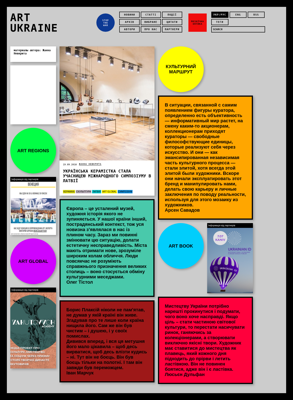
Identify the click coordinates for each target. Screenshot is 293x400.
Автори (129, 29)
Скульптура (83, 191)
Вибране (150, 22)
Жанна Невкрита (90, 164)
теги (219, 22)
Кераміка (69, 191)
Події (172, 14)
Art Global (109, 191)
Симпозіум (125, 191)
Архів (129, 22)
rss (256, 14)
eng (238, 14)
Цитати (172, 22)
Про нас (150, 29)
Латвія (96, 191)
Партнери (172, 29)
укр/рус (219, 14)
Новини (129, 14)
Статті (150, 14)
